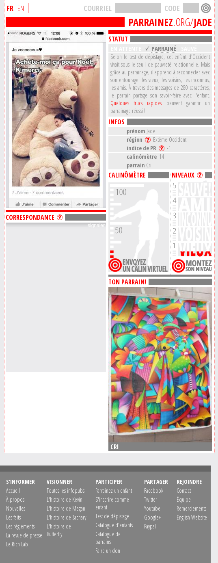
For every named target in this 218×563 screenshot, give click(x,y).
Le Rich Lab (17, 544)
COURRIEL (98, 8)
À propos (15, 499)
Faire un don (107, 550)
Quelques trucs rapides (136, 103)
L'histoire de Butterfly (59, 530)
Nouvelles (15, 508)
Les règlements (20, 526)
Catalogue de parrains (108, 538)
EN (20, 8)
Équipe (184, 499)
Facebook (153, 490)
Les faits (13, 517)
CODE (172, 8)
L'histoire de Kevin (64, 499)
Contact (184, 490)
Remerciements (191, 508)
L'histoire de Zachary (66, 517)
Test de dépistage (112, 516)
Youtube (152, 508)
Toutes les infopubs (65, 490)
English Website (192, 517)
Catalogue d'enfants (114, 525)
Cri (148, 165)
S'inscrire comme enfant (112, 503)
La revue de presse (24, 535)
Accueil (13, 490)
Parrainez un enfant (113, 490)
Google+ (152, 517)
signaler (96, 225)
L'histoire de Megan (66, 508)
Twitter (150, 499)
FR (9, 8)
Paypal (150, 526)
